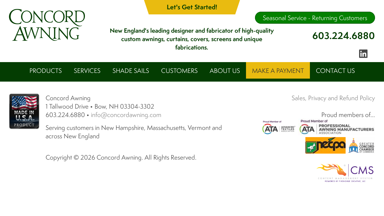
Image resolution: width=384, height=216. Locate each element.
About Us (225, 70)
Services (87, 70)
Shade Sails (130, 70)
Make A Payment (278, 70)
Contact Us (335, 70)
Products (45, 70)
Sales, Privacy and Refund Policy (333, 90)
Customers (179, 70)
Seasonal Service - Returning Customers (315, 18)
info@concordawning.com (126, 107)
